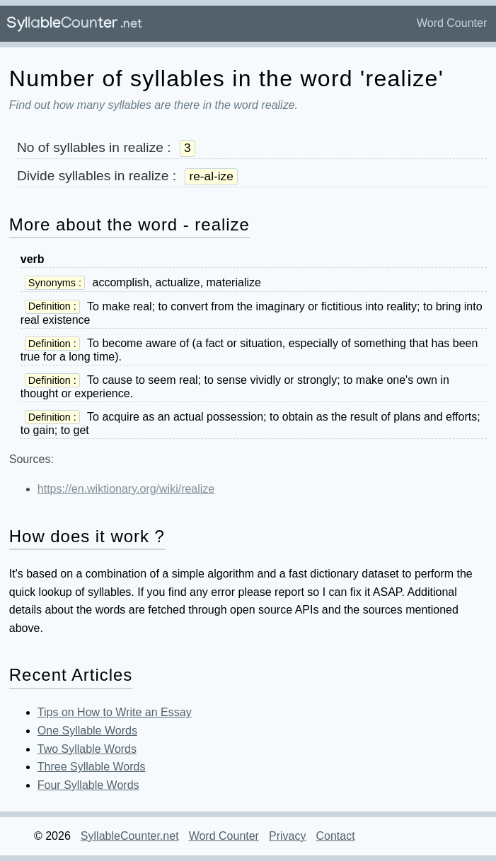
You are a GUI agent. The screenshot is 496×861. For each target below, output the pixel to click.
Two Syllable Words (87, 749)
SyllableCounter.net (130, 836)
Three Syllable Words (92, 767)
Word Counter (452, 23)
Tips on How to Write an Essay (115, 712)
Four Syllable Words (88, 785)
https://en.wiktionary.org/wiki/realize (126, 489)
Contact (335, 836)
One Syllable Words (87, 731)
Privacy (287, 836)
